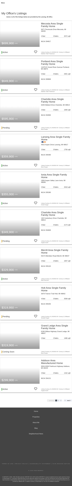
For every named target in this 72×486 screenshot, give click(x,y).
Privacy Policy (21, 463)
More (3, 3)
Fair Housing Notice (61, 463)
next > (69, 400)
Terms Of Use (7, 463)
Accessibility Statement (40, 463)
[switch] (35, 51)
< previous (51, 400)
